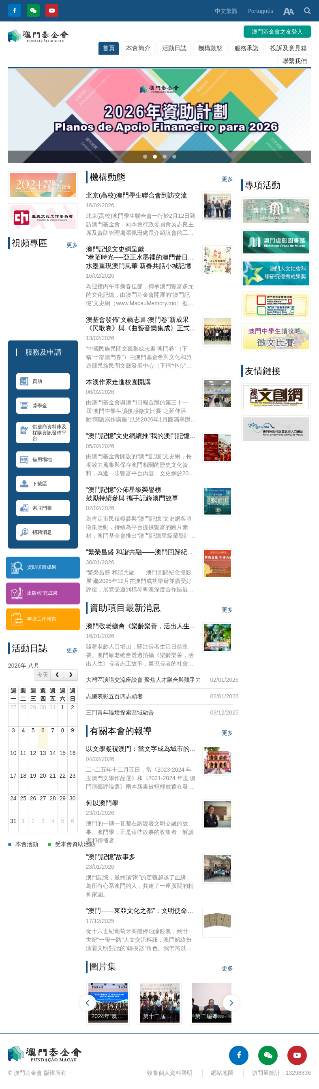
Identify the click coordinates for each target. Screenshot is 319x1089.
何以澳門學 (102, 803)
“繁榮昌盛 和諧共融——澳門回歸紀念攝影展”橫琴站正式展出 (173, 552)
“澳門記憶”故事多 (111, 856)
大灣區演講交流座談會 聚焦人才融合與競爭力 (143, 679)
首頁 (109, 48)
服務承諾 (246, 48)
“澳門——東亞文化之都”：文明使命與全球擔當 (153, 910)
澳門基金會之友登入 (277, 31)
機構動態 (210, 48)
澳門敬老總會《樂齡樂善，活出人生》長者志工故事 (160, 626)
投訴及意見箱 (288, 48)
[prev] (57, 675)
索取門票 (36, 508)
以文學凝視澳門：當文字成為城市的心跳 (144, 748)
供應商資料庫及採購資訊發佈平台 (43, 432)
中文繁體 (226, 11)
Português (260, 11)
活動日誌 (174, 48)
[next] (70, 675)
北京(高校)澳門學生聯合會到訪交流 (137, 195)
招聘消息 (36, 532)
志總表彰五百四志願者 (114, 696)
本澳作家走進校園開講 (118, 382)
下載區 (33, 484)
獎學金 (33, 406)
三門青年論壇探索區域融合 (120, 712)
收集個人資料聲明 (170, 1073)
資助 (31, 381)
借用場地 (36, 459)
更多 (72, 245)
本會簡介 (138, 48)
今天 (42, 675)
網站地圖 (222, 1073)
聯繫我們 (295, 60)
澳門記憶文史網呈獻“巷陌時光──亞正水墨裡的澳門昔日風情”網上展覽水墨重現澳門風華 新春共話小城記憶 (157, 257)
